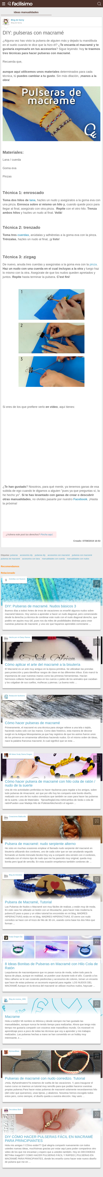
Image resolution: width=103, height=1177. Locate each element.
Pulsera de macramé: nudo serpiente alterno (40, 844)
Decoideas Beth (15, 1109)
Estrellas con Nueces (17, 579)
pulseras (14, 555)
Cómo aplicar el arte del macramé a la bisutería (42, 664)
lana (32, 200)
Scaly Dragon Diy (15, 937)
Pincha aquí (47, 534)
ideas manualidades (26, 12)
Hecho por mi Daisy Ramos (19, 637)
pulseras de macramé (10, 559)
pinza (93, 264)
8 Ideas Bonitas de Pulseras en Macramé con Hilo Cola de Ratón (51, 966)
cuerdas (23, 235)
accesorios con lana (31, 559)
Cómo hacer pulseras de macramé (32, 723)
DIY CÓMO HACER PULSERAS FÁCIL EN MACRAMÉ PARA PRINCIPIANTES (49, 1139)
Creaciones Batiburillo (17, 816)
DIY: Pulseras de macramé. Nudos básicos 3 (40, 606)
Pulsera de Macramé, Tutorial (28, 902)
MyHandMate (14, 1051)
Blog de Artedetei (15, 875)
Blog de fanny (17, 20)
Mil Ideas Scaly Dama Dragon (20, 754)
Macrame (12, 1017)
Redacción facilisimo (17, 696)
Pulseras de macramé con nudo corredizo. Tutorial (45, 1078)
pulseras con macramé (82, 555)
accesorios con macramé (59, 555)
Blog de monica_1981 (17, 999)
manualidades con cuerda (53, 559)
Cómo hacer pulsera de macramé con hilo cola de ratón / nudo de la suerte (50, 783)
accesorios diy (26, 555)
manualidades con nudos (78, 559)
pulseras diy (40, 555)
